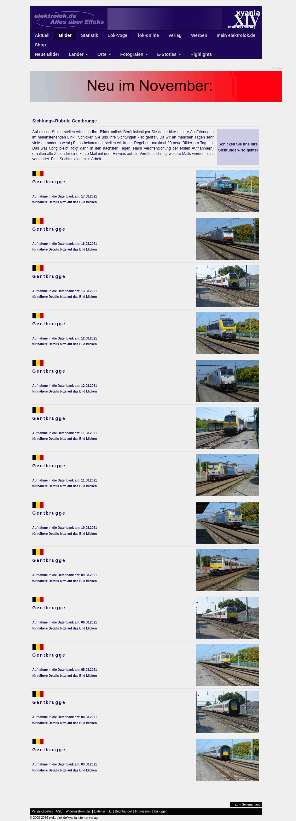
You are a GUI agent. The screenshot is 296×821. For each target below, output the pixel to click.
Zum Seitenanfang (248, 804)
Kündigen (160, 811)
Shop (40, 44)
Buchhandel (123, 811)
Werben (199, 35)
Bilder (65, 35)
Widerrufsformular (78, 811)
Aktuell (42, 35)
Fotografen (134, 54)
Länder (78, 54)
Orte (104, 54)
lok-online (148, 35)
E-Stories (169, 54)
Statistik (89, 35)
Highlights (201, 54)
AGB (59, 811)
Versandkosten (42, 811)
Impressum (142, 811)
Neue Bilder (47, 54)
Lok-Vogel (118, 35)
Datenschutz (103, 811)
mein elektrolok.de (236, 35)
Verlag (175, 35)
